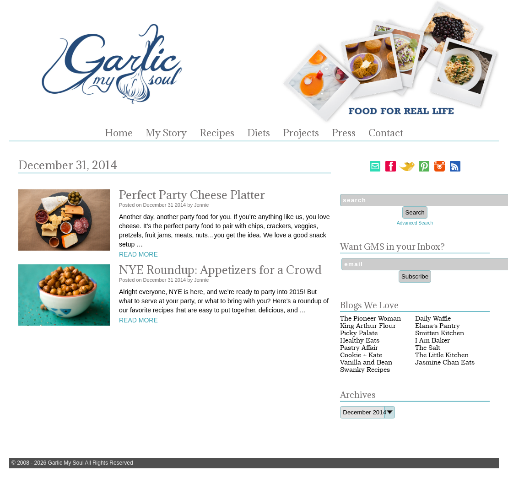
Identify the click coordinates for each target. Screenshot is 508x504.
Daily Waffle (433, 318)
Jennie (201, 205)
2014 (180, 205)
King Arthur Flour (368, 326)
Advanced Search (415, 222)
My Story (166, 133)
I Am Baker (432, 340)
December (155, 205)
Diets (258, 133)
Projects (301, 133)
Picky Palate (359, 333)
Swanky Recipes (365, 370)
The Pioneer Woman (370, 318)
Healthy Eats (359, 340)
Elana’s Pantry (437, 326)
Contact (385, 133)
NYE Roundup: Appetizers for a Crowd (220, 269)
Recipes (217, 133)
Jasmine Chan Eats (445, 362)
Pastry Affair (359, 348)
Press (344, 133)
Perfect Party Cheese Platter (192, 194)
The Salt (427, 348)
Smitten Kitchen (439, 333)
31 (170, 205)
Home (119, 133)
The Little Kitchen (442, 355)
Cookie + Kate (361, 355)
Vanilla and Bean (366, 362)
